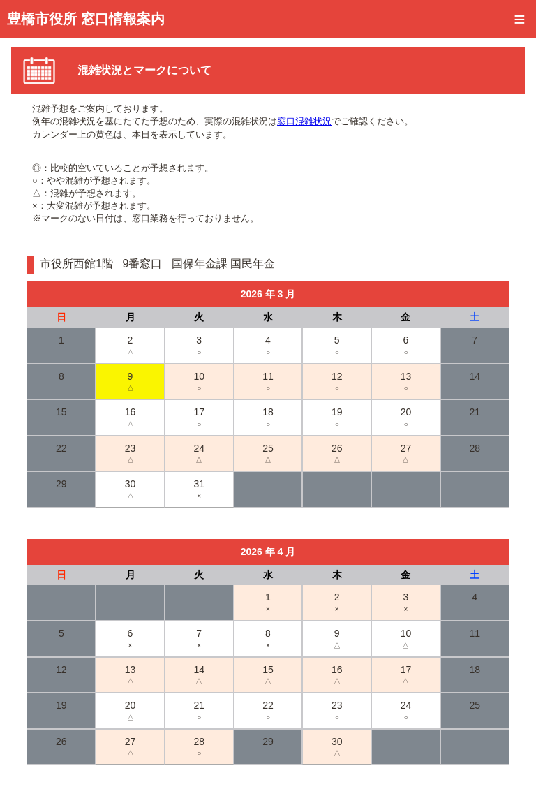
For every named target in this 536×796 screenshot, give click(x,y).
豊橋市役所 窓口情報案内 (86, 19)
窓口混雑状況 (304, 121)
